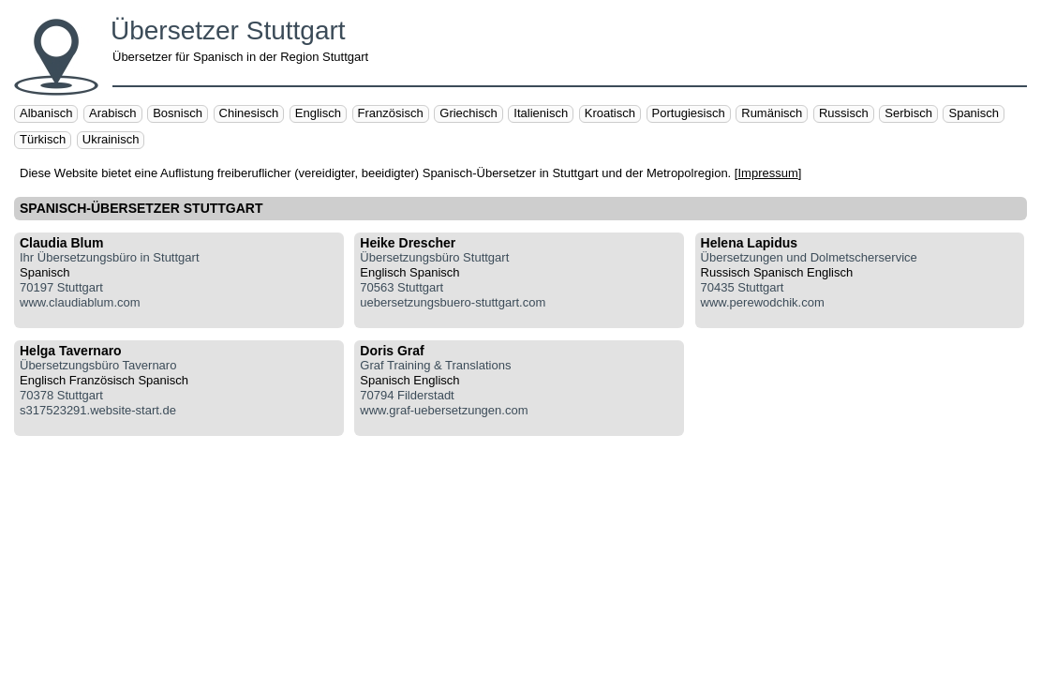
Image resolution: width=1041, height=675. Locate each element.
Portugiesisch (688, 113)
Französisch (391, 113)
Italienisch (540, 113)
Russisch (844, 113)
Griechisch (468, 113)
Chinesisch (249, 113)
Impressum (767, 173)
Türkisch (43, 139)
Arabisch (113, 113)
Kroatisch (610, 113)
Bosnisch (177, 113)
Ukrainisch (111, 139)
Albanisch (46, 113)
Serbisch (908, 113)
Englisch (318, 113)
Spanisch (973, 113)
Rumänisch (771, 113)
